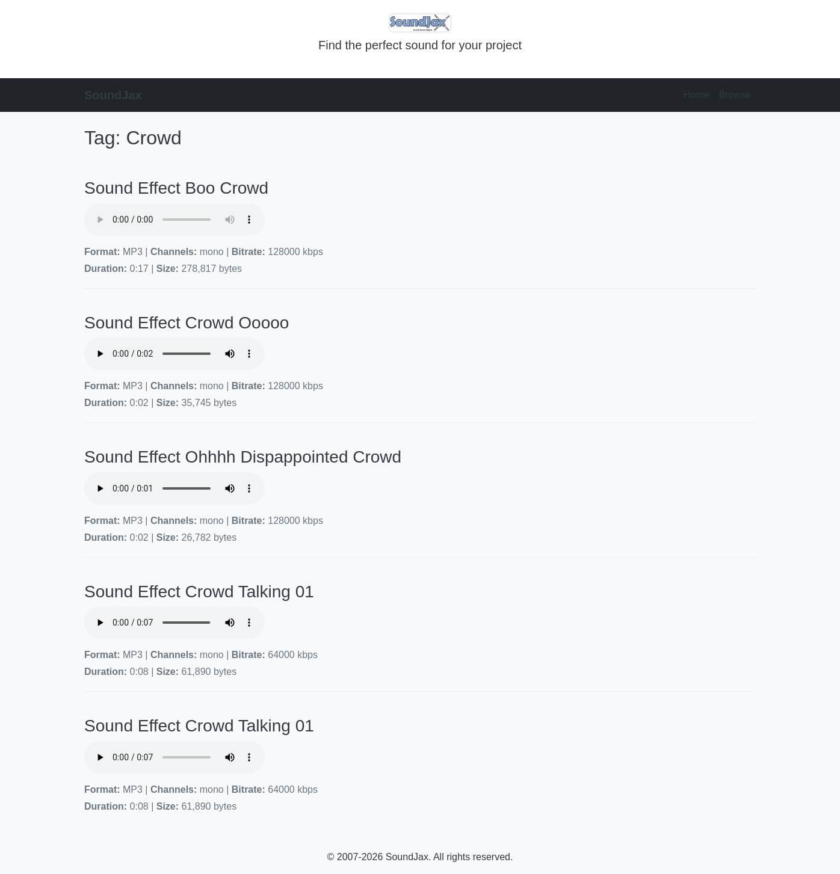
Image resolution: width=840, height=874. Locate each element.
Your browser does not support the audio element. (174, 219)
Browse (735, 95)
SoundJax (113, 95)
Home (696, 95)
